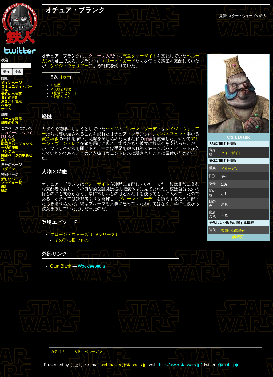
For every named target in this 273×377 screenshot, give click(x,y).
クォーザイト (231, 153)
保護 (148, 138)
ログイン (8, 169)
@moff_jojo (228, 365)
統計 (4, 186)
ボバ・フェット (172, 134)
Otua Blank (60, 266)
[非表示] (238, 237)
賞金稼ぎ (50, 138)
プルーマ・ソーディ (142, 128)
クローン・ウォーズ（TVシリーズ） (84, 234)
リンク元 (8, 151)
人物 (77, 352)
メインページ (11, 83)
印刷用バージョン (15, 144)
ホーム (6, 109)
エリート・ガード (118, 61)
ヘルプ (6, 105)
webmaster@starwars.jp (123, 365)
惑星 (127, 56)
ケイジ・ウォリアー (69, 65)
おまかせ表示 (11, 101)
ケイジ (112, 128)
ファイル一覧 (11, 183)
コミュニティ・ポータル (16, 88)
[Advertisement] (156, 36)
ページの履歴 (16, 146)
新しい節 (8, 140)
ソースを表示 (11, 119)
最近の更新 (9, 98)
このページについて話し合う (16, 134)
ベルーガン (229, 169)
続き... (6, 190)
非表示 (64, 77)
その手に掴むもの (71, 240)
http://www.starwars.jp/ (180, 365)
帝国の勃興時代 (233, 231)
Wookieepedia (91, 266)
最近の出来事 (11, 94)
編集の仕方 (9, 123)
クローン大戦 (101, 56)
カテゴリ (58, 352)
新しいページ (11, 179)
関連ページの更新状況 (16, 157)
